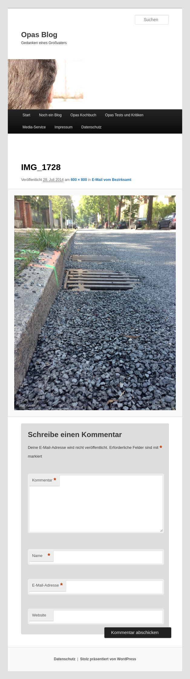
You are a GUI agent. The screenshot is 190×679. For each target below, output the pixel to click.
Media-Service (34, 127)
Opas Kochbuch (83, 115)
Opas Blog (39, 35)
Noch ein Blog (50, 115)
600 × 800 (79, 180)
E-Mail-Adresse (47, 585)
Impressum (63, 127)
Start (26, 115)
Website (39, 615)
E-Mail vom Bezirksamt (111, 180)
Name (41, 556)
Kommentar (44, 480)
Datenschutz (91, 127)
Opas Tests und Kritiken (124, 115)
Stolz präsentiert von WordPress (108, 659)
